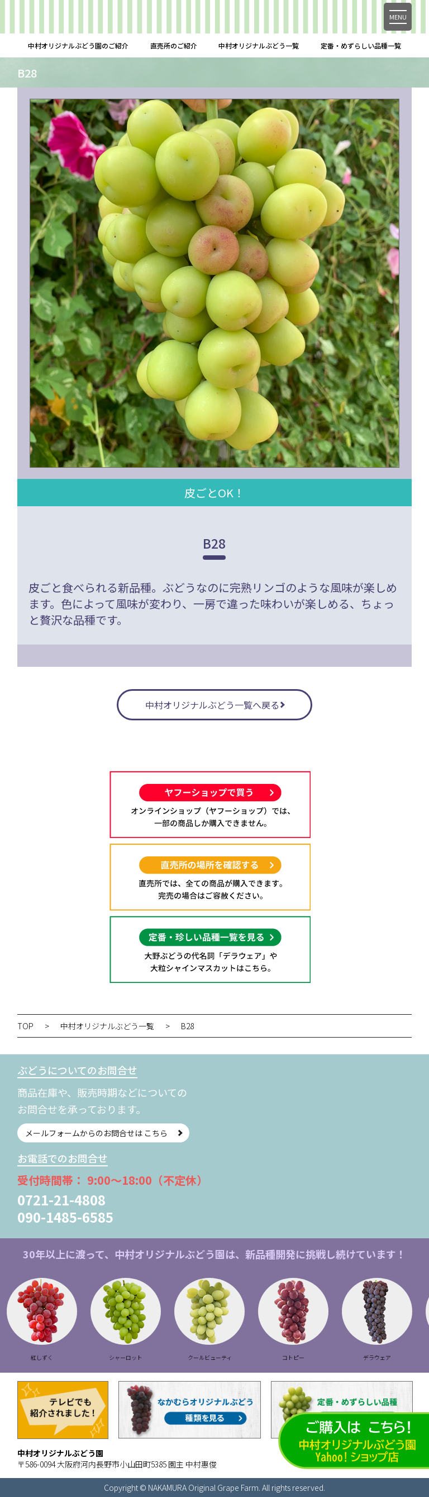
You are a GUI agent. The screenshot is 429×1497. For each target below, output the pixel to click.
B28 (187, 1025)
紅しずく (69, 1357)
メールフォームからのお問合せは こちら (96, 1133)
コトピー (320, 1357)
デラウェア (404, 1357)
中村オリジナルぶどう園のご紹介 (78, 45)
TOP (25, 1025)
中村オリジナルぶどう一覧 (258, 45)
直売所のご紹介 (173, 45)
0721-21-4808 (61, 1199)
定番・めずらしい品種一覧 (361, 45)
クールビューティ (237, 1357)
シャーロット (153, 1357)
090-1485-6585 (65, 1217)
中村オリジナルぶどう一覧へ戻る (212, 704)
